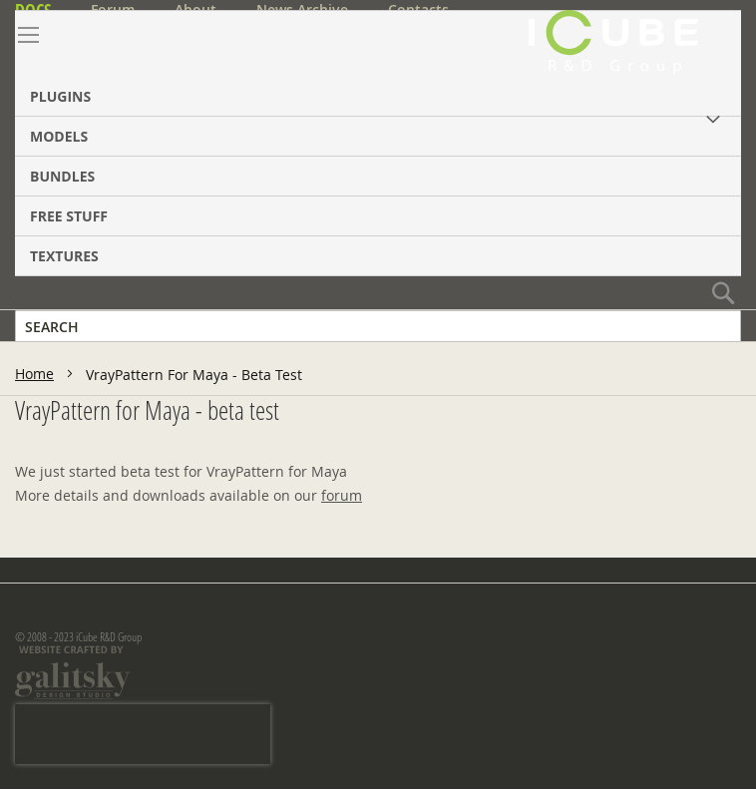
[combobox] (378, 326)
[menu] (378, 143)
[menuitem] (378, 63)
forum (341, 495)
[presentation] (142, 734)
